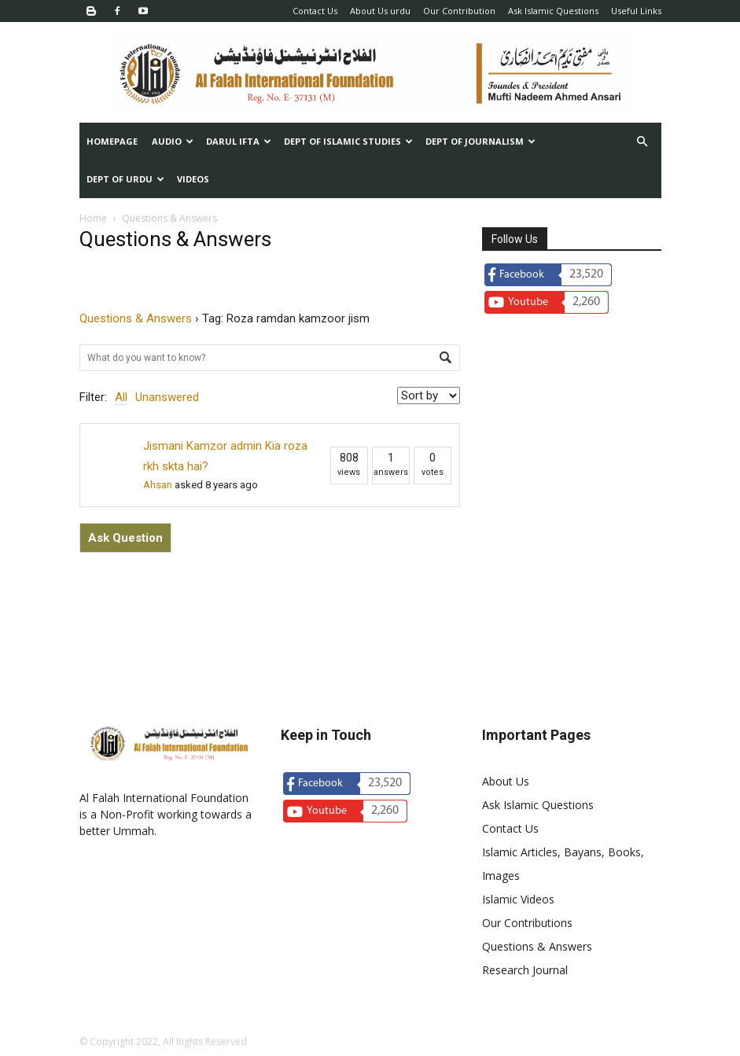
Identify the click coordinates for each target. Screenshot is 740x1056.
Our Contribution (459, 11)
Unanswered (167, 397)
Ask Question (125, 538)
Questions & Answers (135, 318)
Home (93, 218)
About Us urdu (380, 11)
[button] (642, 141)
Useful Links (636, 11)
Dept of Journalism (480, 141)
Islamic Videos (518, 899)
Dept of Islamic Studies (348, 141)
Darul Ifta (238, 141)
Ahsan (157, 485)
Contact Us (315, 11)
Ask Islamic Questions (553, 11)
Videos (193, 179)
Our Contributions (527, 922)
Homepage (112, 141)
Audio (172, 141)
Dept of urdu (125, 179)
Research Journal (525, 969)
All (121, 397)
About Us (505, 781)
